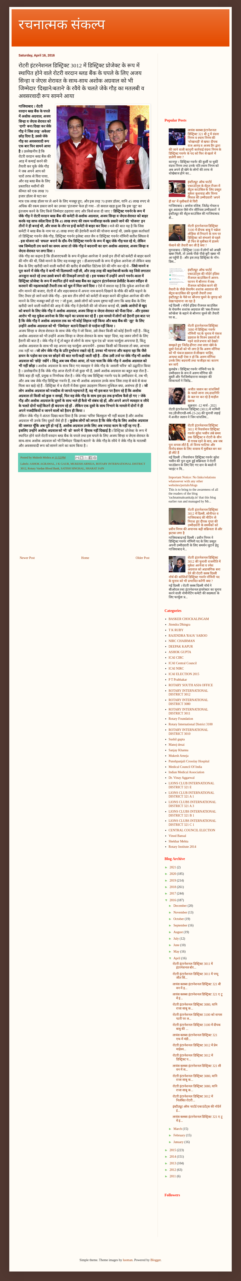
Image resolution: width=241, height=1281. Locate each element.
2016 (173, 900)
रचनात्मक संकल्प (62, 24)
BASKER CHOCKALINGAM (189, 619)
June (176, 945)
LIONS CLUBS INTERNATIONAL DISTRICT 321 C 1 (192, 822)
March (178, 1129)
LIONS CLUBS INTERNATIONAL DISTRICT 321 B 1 (192, 813)
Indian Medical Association (186, 772)
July (176, 938)
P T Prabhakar (178, 679)
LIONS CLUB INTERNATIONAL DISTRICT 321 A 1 (191, 794)
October (179, 919)
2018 (173, 887)
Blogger (155, 1260)
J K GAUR (62, 463)
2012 (173, 1170)
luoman (128, 1260)
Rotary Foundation (181, 718)
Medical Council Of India (185, 767)
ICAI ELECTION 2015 (184, 674)
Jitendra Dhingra (179, 624)
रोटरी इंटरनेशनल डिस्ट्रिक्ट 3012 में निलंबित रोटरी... (193, 1098)
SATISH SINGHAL (72, 468)
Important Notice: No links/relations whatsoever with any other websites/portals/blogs (192, 481)
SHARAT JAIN (95, 468)
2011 (173, 1176)
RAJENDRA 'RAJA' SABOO (188, 635)
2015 (173, 1150)
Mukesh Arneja (179, 755)
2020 (173, 874)
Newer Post (27, 558)
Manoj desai (177, 744)
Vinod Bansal (177, 836)
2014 (173, 1156)
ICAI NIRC (176, 668)
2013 (173, 1163)
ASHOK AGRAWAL (42, 463)
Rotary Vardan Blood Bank (43, 468)
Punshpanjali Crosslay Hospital (189, 761)
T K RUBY (176, 630)
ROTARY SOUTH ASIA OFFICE (191, 685)
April (177, 958)
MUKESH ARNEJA (82, 463)
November (180, 912)
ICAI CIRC (176, 657)
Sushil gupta (177, 739)
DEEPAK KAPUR (181, 646)
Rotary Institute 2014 (182, 846)
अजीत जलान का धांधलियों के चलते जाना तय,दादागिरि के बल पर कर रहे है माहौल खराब (203, 395)
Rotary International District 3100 (191, 724)
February (179, 1135)
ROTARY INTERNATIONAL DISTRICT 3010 (188, 732)
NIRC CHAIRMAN (182, 641)
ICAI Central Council (183, 663)
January (178, 1142)
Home (85, 558)
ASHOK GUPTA (180, 652)
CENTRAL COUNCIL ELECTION (192, 830)
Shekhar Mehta (178, 841)
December (180, 905)
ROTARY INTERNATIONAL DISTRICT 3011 (188, 711)
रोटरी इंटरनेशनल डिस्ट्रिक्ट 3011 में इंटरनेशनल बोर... (193, 965)
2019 (173, 880)
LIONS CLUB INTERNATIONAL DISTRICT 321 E (191, 785)
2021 (173, 867)
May (176, 951)
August (178, 932)
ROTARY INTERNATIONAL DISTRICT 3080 (188, 702)
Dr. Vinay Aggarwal (182, 777)
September (180, 925)
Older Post (143, 558)
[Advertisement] (85, 516)
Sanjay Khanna (178, 750)
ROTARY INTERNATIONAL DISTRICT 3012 (188, 692)
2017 (173, 893)
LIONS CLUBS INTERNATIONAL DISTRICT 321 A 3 (192, 804)
